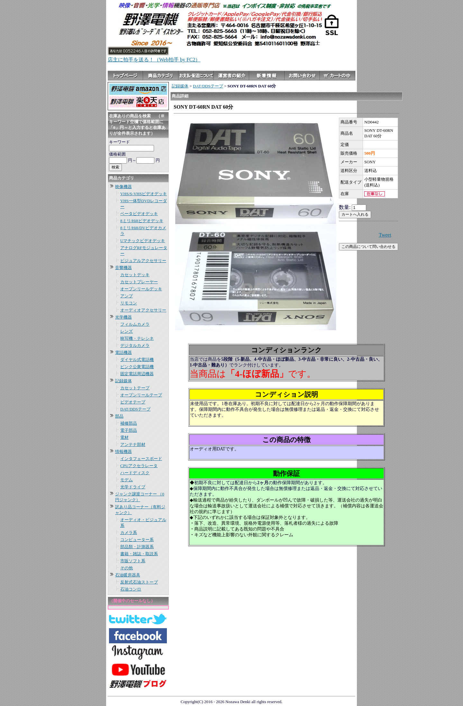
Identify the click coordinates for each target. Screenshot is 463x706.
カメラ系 (128, 532)
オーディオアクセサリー (143, 310)
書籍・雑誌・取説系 (139, 553)
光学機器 (123, 317)
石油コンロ (130, 589)
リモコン (128, 303)
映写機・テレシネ (137, 338)
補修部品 (128, 423)
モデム (126, 479)
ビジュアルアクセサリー (143, 260)
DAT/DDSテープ (135, 409)
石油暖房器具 (127, 575)
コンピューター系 (137, 539)
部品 (119, 416)
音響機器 (123, 267)
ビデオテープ (132, 402)
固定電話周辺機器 (137, 373)
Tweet (385, 235)
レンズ (126, 331)
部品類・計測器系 (137, 546)
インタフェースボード (141, 458)
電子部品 (128, 430)
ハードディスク (135, 472)
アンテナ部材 (132, 444)
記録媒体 (123, 380)
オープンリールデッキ (141, 288)
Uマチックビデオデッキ (142, 240)
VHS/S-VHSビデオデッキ (143, 193)
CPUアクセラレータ (139, 465)
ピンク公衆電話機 (137, 366)
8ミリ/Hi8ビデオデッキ (141, 220)
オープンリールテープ (141, 395)
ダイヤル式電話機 (137, 359)
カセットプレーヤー (139, 281)
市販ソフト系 (132, 560)
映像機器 (123, 186)
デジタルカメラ (135, 345)
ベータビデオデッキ (139, 213)
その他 (126, 568)
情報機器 (123, 451)
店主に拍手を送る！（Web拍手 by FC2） (154, 59)
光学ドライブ (132, 486)
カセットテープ (135, 387)
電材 (124, 437)
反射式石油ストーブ (139, 582)
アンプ (126, 296)
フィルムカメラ (135, 324)
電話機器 (123, 352)
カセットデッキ (135, 274)
